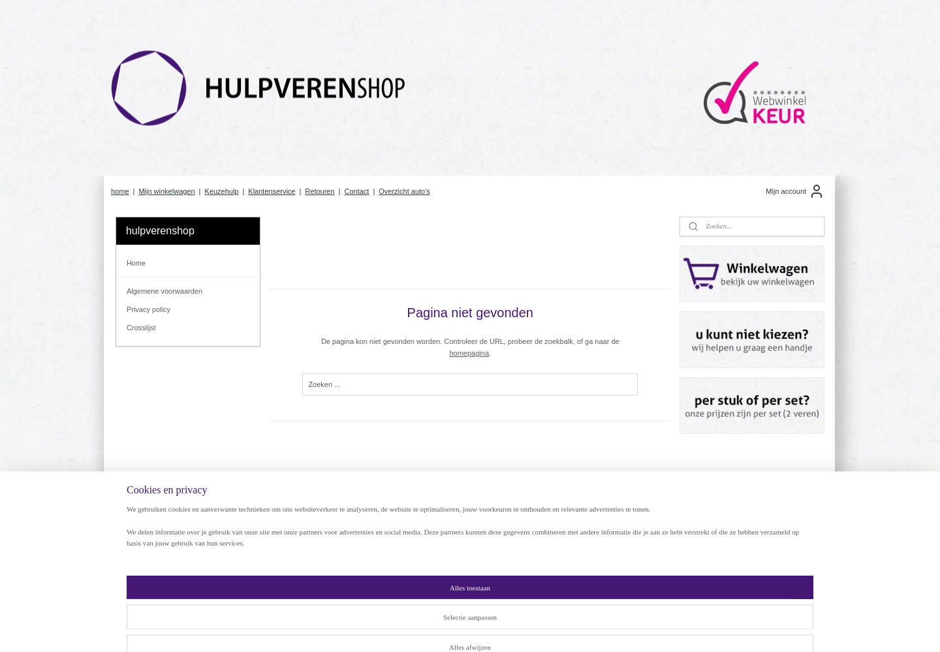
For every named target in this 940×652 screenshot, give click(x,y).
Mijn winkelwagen (166, 191)
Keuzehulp (221, 191)
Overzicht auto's (404, 191)
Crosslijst (141, 328)
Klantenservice (271, 191)
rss (455, 628)
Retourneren (144, 560)
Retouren (319, 191)
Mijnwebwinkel (599, 628)
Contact (356, 191)
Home (136, 263)
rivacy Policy (148, 537)
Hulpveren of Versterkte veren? (317, 537)
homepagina (469, 353)
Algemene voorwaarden (164, 291)
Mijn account (795, 191)
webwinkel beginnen (497, 628)
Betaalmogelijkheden (301, 560)
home (120, 191)
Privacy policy (148, 309)
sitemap (432, 628)
